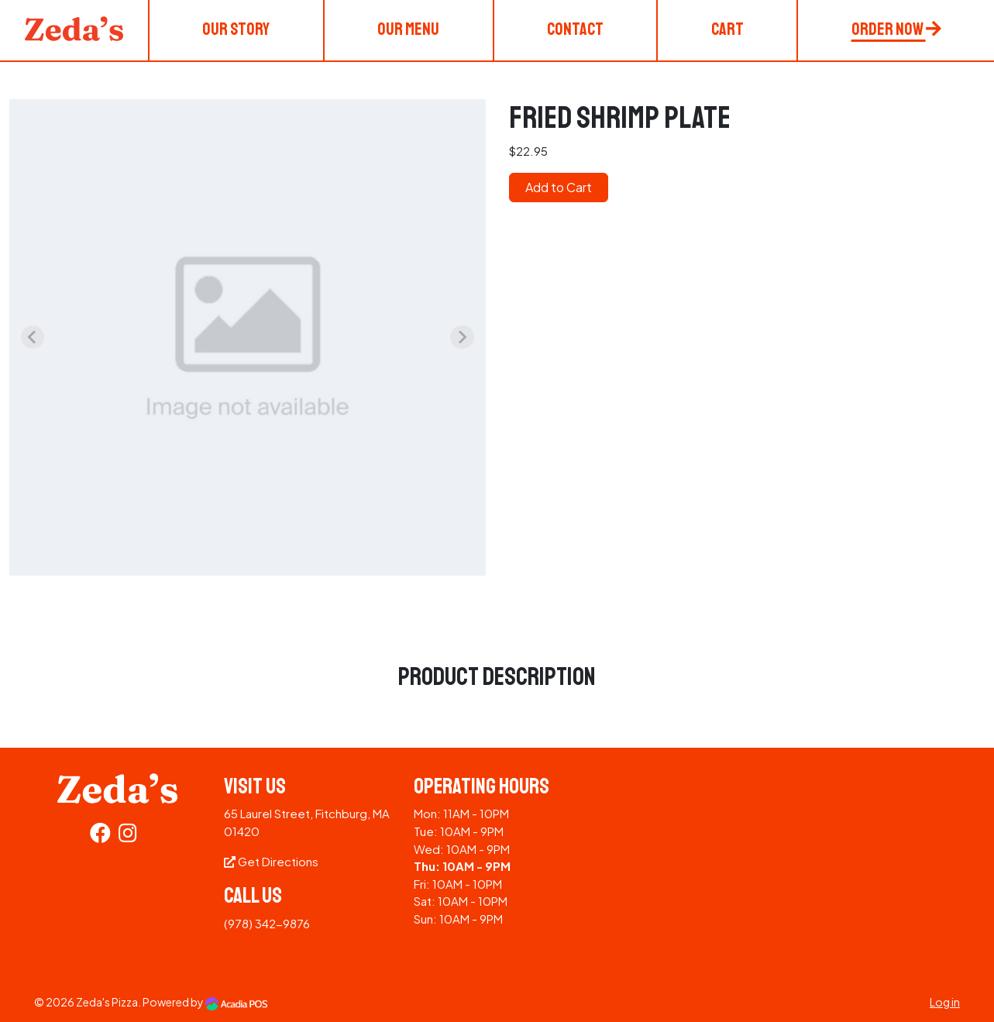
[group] (247, 337)
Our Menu (408, 29)
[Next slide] (461, 337)
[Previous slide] (32, 337)
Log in (945, 1002)
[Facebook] (100, 835)
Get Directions (271, 861)
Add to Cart (558, 187)
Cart (727, 29)
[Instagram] (128, 835)
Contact (575, 29)
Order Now (896, 29)
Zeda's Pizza (107, 1002)
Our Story (236, 29)
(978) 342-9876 (267, 923)
